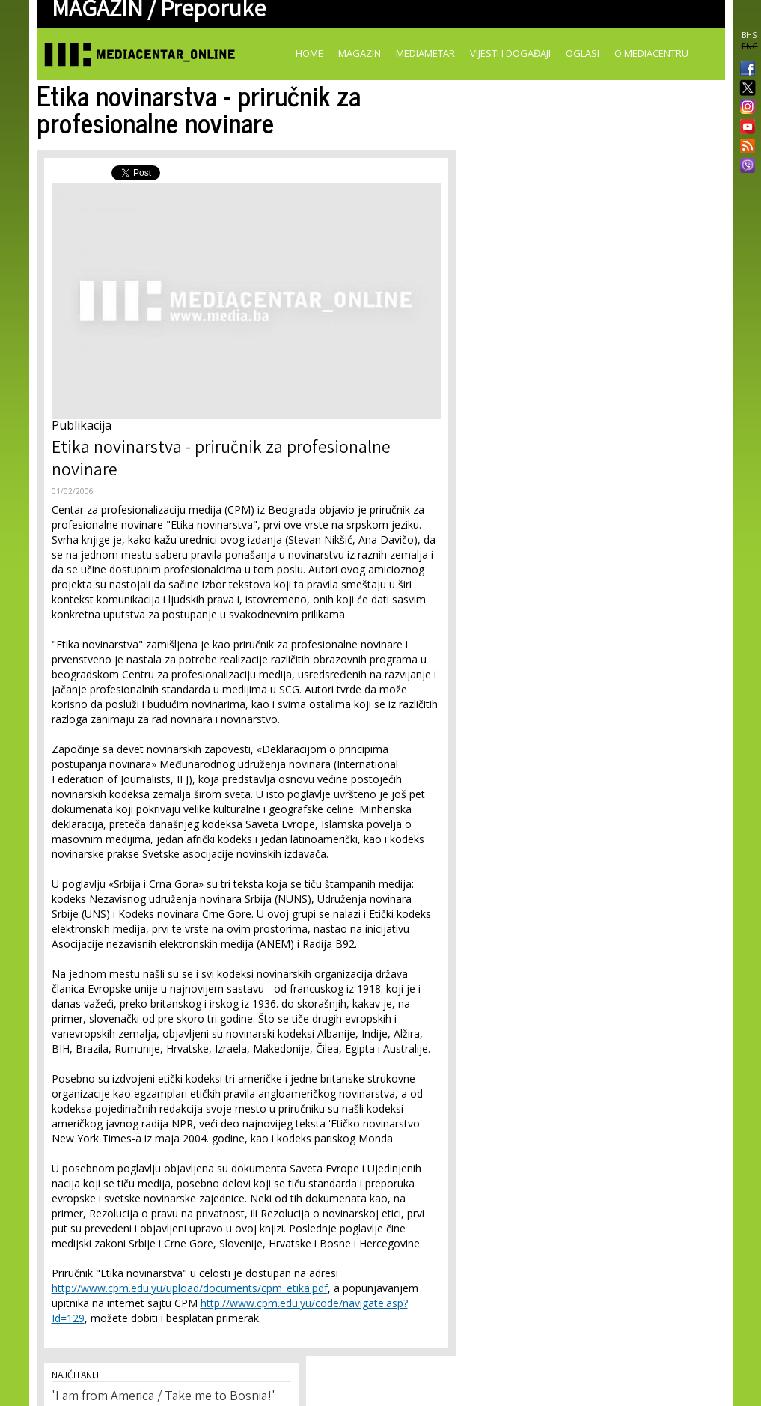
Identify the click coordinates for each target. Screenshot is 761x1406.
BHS (749, 35)
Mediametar (425, 53)
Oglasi (582, 53)
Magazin (359, 53)
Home (309, 53)
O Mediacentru (651, 53)
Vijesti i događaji (510, 53)
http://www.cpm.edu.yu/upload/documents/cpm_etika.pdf (190, 1288)
